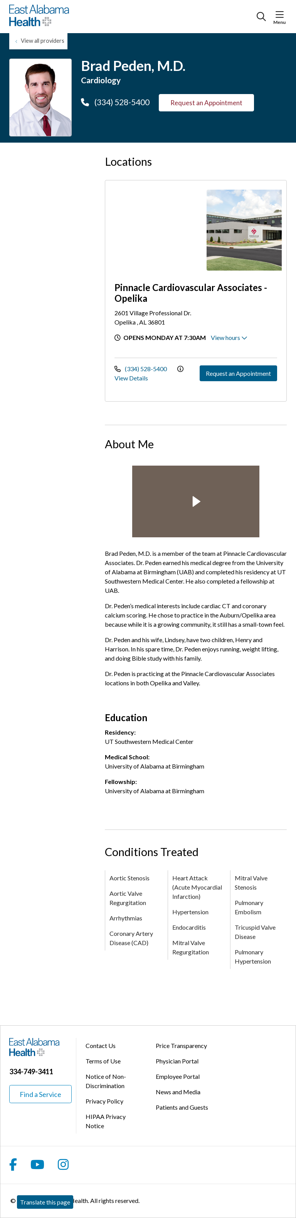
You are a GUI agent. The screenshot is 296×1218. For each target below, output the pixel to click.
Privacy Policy (104, 1101)
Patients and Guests (182, 1107)
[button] (281, 14)
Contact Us (101, 1045)
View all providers (42, 40)
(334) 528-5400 (115, 102)
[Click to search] (261, 16)
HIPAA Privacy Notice (106, 1121)
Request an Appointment (206, 103)
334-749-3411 (31, 1071)
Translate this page (45, 1202)
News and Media (178, 1091)
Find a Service (40, 1094)
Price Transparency (181, 1045)
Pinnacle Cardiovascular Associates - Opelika (190, 293)
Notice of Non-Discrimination (106, 1081)
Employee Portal (178, 1076)
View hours (229, 337)
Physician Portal (177, 1061)
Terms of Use (103, 1061)
